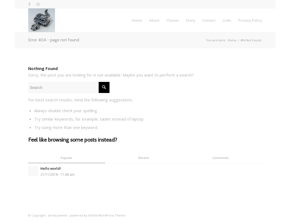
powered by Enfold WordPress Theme (97, 215)
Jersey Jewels (57, 215)
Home (232, 40)
